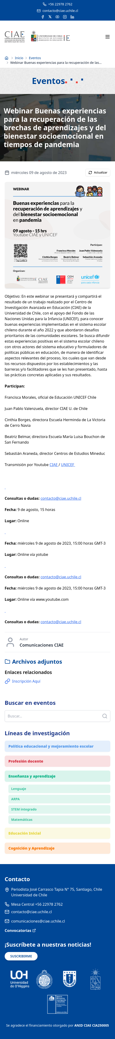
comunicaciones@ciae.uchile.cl (38, 921)
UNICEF (68, 464)
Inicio (19, 58)
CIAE (54, 464)
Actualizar (97, 172)
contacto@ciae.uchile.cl (61, 498)
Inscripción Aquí (22, 681)
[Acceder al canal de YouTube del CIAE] (57, 17)
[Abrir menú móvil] (107, 37)
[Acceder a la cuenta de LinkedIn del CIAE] (72, 17)
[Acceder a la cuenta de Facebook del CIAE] (43, 17)
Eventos (35, 58)
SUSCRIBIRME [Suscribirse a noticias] (21, 956)
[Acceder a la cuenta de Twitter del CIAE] (50, 17)
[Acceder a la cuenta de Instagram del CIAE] (65, 17)
